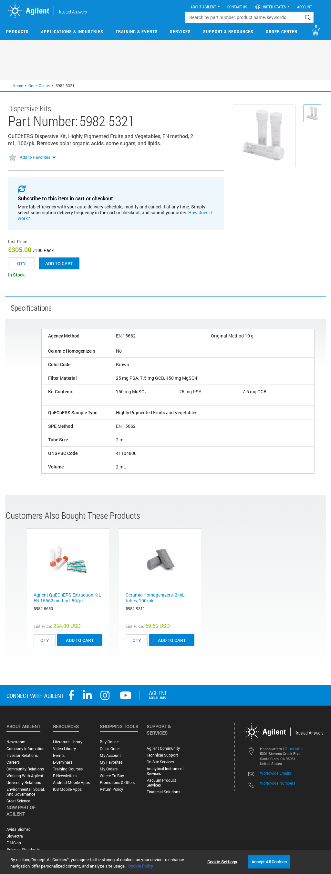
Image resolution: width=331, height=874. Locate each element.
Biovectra (14, 836)
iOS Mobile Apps (67, 789)
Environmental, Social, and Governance (25, 792)
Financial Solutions (163, 791)
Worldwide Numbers (277, 783)
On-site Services (160, 761)
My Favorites (111, 762)
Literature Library (67, 741)
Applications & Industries (72, 31)
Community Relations (25, 769)
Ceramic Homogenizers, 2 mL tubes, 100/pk (155, 598)
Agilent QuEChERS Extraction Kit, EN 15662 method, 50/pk (67, 598)
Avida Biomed (18, 829)
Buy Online (109, 741)
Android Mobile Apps (71, 782)
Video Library (64, 748)
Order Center (281, 31)
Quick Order (110, 748)
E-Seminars (62, 762)
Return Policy (111, 789)
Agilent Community (163, 748)
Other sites (294, 748)
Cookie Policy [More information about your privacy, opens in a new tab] (140, 866)
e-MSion (13, 842)
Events (59, 755)
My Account (110, 755)
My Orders (109, 769)
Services (180, 31)
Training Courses (68, 769)
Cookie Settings (222, 861)
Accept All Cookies (269, 861)
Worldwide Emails (275, 773)
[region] (165, 862)
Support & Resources (228, 31)
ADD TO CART (80, 640)
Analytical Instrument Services (165, 771)
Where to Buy (112, 775)
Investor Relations (22, 755)
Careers (13, 762)
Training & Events (137, 31)
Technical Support (162, 755)
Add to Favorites (35, 157)
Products (17, 31)
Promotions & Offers (117, 782)
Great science (18, 801)
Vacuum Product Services (161, 783)
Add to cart (59, 263)
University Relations (23, 782)
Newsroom (15, 741)
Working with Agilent (24, 775)
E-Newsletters (65, 775)
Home (18, 85)
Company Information (25, 748)
